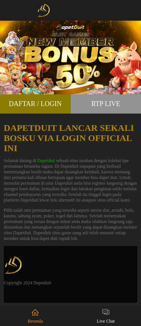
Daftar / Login (35, 104)
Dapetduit (46, 160)
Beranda (35, 316)
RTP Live (105, 104)
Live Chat (106, 316)
